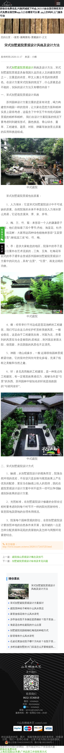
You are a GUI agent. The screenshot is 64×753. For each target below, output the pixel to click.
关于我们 (31, 672)
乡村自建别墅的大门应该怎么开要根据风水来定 (35, 647)
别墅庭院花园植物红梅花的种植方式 (29, 630)
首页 (16, 37)
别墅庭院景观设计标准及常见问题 (30, 561)
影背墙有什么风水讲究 (22, 636)
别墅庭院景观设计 (23, 67)
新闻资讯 (25, 37)
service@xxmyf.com (34, 710)
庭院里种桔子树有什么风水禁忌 (27, 608)
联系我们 (31, 694)
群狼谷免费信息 (8, 749)
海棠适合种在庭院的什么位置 (25, 625)
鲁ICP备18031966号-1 (44, 742)
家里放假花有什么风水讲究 (24, 614)
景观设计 (36, 37)
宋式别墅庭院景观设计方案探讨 (27, 603)
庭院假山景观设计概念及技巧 (27, 557)
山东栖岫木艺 (26, 722)
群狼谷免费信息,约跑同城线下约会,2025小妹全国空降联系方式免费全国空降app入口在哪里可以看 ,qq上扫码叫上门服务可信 (31, 12)
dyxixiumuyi (34, 704)
